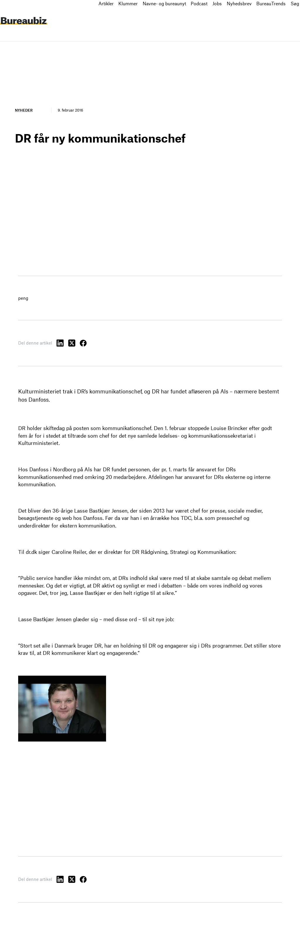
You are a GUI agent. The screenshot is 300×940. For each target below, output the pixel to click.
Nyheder (24, 110)
